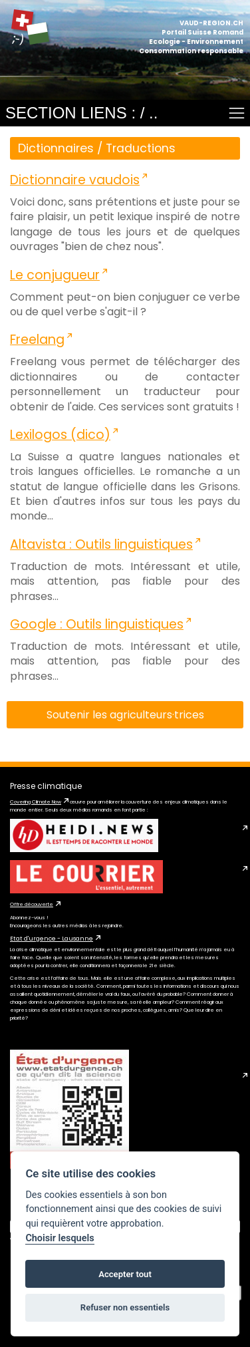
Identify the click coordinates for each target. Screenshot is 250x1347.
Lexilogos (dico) (60, 435)
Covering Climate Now (35, 802)
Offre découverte (31, 904)
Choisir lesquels (59, 1238)
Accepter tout (125, 1274)
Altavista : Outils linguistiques (101, 544)
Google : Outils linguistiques (97, 624)
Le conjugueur (55, 275)
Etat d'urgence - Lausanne (51, 939)
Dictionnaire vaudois (75, 180)
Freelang (37, 340)
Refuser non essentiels (125, 1307)
